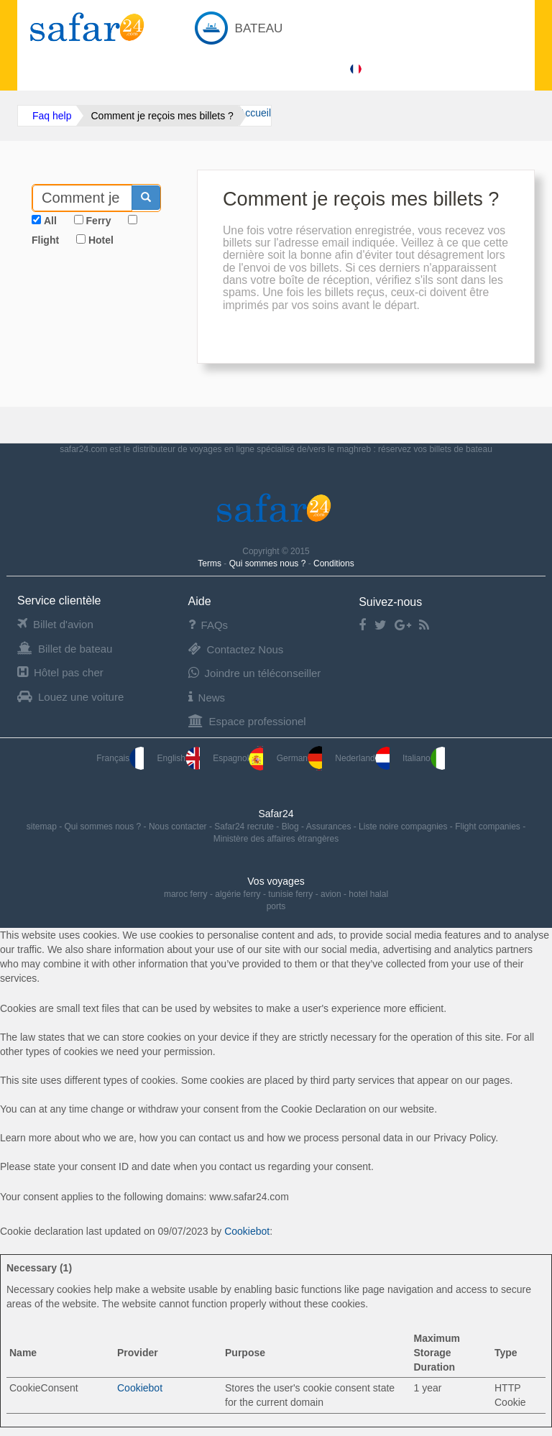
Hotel (101, 240)
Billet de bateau (64, 649)
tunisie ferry (290, 894)
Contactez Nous (236, 649)
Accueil (255, 113)
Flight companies (489, 826)
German (299, 758)
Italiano (423, 758)
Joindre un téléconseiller (254, 673)
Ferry (98, 220)
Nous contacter (179, 826)
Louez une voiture (70, 697)
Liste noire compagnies (404, 826)
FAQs (208, 625)
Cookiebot (247, 1231)
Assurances (330, 826)
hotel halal (368, 894)
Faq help (51, 115)
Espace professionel (247, 721)
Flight (45, 240)
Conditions (333, 563)
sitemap (43, 826)
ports (276, 906)
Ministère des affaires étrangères (276, 839)
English (178, 758)
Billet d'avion (55, 624)
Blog (291, 826)
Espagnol (238, 758)
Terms (211, 563)
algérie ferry (237, 894)
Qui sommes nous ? (268, 563)
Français (120, 758)
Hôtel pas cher (60, 672)
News (207, 697)
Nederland (362, 758)
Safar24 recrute (245, 826)
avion (331, 894)
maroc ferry (186, 894)
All (50, 220)
